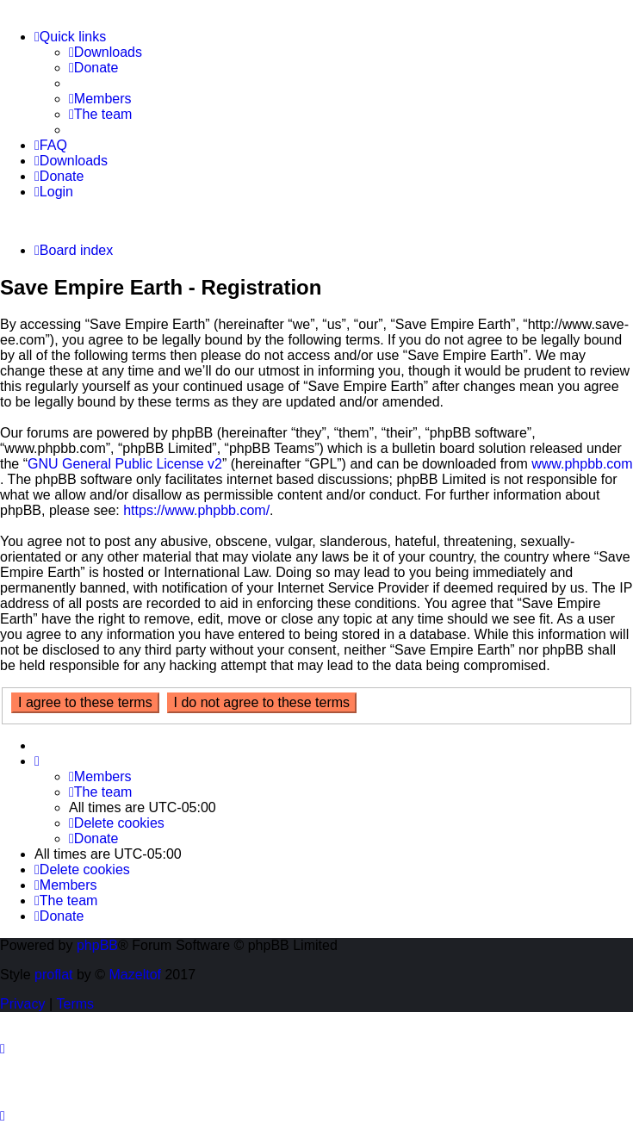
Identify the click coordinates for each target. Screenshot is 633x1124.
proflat (53, 974)
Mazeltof (135, 974)
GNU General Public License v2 (125, 463)
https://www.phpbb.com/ (196, 510)
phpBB (97, 945)
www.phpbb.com (581, 463)
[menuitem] (105, 52)
